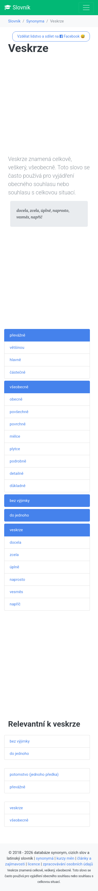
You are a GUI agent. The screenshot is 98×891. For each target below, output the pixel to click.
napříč (15, 604)
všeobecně (19, 387)
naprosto (17, 579)
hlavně (15, 359)
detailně (17, 473)
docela (15, 542)
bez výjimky (20, 500)
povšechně (19, 411)
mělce (15, 436)
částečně (17, 372)
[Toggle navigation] (86, 7)
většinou (17, 347)
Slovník (17, 7)
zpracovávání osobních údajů (68, 864)
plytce (15, 449)
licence (34, 864)
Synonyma (35, 21)
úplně (14, 567)
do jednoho (19, 515)
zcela (14, 554)
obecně (16, 399)
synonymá (45, 858)
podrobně (18, 461)
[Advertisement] (49, 106)
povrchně (18, 424)
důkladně (17, 485)
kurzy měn (65, 858)
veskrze (16, 530)
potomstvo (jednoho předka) (34, 774)
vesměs (16, 591)
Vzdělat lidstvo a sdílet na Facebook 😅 (51, 36)
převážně (17, 335)
